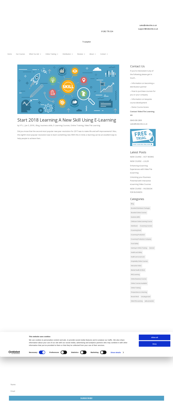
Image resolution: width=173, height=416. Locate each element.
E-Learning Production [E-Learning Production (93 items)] (138, 235)
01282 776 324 (107, 31)
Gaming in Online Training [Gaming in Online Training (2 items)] (139, 248)
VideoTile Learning (92, 125)
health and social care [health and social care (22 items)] (138, 257)
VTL (21, 125)
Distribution (67, 54)
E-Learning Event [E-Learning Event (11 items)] (136, 230)
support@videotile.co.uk (148, 29)
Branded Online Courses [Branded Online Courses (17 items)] (138, 213)
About (91, 54)
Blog (38, 125)
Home (9, 54)
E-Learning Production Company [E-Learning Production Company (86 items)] (141, 239)
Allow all (154, 397)
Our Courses (20, 54)
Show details (116, 412)
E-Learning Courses (61, 125)
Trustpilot (86, 42)
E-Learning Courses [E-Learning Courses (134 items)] (146, 226)
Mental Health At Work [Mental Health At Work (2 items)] (138, 270)
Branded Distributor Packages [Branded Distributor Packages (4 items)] (140, 208)
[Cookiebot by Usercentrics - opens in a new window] (14, 411)
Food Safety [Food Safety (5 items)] (134, 243)
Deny (155, 403)
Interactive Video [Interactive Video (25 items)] (136, 266)
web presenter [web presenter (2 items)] (149, 301)
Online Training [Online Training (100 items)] (135, 288)
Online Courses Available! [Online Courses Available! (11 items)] (139, 283)
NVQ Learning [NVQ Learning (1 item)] (135, 274)
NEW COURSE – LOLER (139, 161)
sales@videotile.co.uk (148, 25)
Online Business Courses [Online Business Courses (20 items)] (138, 279)
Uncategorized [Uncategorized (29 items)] (145, 297)
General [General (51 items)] (151, 248)
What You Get (34, 54)
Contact (103, 54)
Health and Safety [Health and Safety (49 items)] (136, 252)
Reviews (80, 54)
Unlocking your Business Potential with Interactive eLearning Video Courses (140, 180)
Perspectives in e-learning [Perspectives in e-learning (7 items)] (139, 292)
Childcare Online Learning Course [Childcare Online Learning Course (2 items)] (141, 221)
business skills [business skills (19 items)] (135, 217)
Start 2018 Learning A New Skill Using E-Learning (66, 120)
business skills (46, 125)
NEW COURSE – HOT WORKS (142, 157)
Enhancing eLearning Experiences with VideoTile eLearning (141, 169)
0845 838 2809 (136, 120)
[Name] (86, 384)
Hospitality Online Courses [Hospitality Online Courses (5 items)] (139, 261)
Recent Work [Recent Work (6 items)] (135, 297)
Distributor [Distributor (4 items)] (134, 226)
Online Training (50, 54)
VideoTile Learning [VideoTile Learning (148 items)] (137, 301)
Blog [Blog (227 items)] (132, 204)
